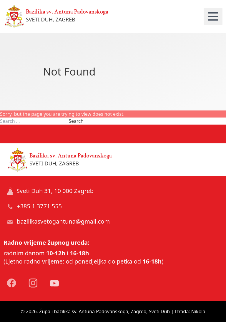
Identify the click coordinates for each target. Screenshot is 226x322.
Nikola (198, 311)
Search (76, 121)
